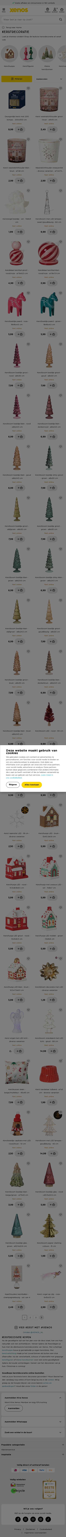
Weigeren (13, 785)
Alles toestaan (32, 784)
